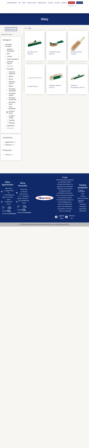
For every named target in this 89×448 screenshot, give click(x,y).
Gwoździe (50, 2)
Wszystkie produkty (8, 45)
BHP (19, 2)
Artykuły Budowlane (12, 2)
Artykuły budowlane (81, 190)
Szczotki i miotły (12, 112)
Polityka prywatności (62, 224)
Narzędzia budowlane (12, 90)
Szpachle (12, 120)
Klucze (11, 79)
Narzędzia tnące (12, 103)
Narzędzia (57, 2)
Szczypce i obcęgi (12, 117)
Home (25, 28)
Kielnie (11, 76)
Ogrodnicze (64, 2)
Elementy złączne (42, 2)
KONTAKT (79, 2)
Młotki (11, 86)
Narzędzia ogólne (12, 94)
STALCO (8, 155)
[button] (11, 29)
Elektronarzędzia (32, 2)
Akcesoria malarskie (12, 73)
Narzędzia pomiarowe (12, 99)
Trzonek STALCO (32, 86)
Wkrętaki (12, 123)
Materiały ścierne (12, 82)
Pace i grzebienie (12, 108)
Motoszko (8, 145)
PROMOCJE (71, 2)
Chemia (24, 2)
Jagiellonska (9, 142)
